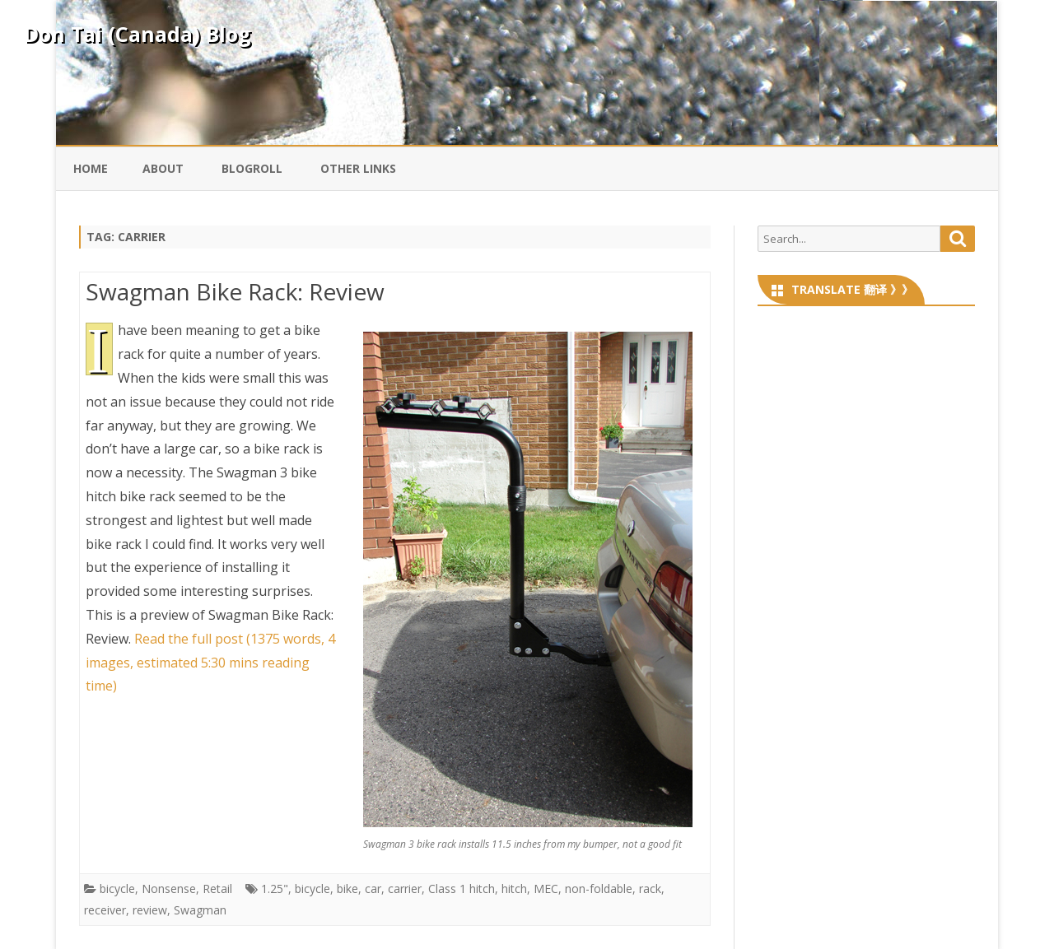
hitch (514, 888)
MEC (546, 888)
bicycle (117, 888)
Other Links (358, 168)
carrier (405, 888)
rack (650, 888)
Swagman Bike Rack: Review (235, 291)
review (150, 910)
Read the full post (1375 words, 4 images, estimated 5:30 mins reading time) (210, 662)
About (163, 168)
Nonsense (169, 888)
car (373, 888)
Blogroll (252, 168)
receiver (105, 910)
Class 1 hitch (461, 888)
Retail (217, 888)
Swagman (200, 910)
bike (347, 888)
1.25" (274, 888)
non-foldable (598, 888)
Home (90, 168)
